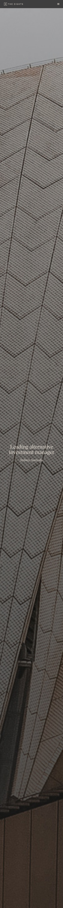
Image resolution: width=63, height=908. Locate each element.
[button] (58, 4)
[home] (13, 4)
